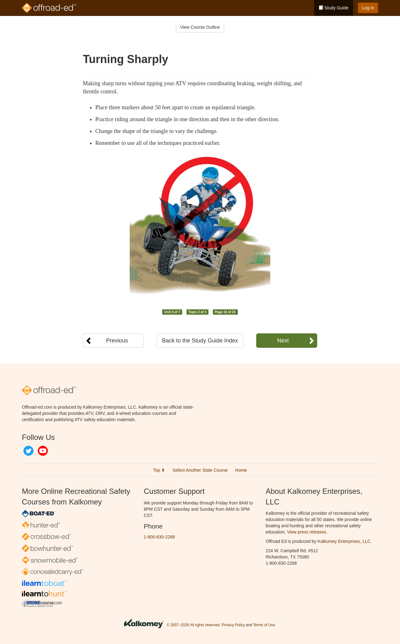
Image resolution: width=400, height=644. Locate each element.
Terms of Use (264, 625)
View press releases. (307, 531)
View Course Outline (200, 27)
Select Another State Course (200, 470)
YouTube (43, 451)
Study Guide (333, 7)
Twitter (28, 451)
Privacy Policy (233, 625)
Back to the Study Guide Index (200, 340)
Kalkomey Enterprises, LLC (344, 541)
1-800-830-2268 (159, 536)
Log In (368, 7)
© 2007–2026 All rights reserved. (194, 625)
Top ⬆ (159, 470)
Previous (117, 340)
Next (283, 340)
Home (241, 470)
